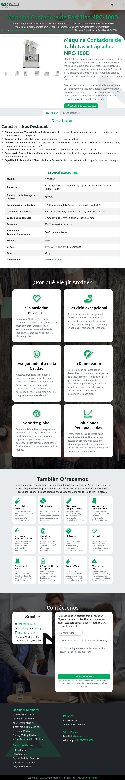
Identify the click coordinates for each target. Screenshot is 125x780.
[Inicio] (10, 5)
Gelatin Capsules (20, 750)
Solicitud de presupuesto (81, 105)
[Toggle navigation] (120, 5)
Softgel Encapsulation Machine (28, 739)
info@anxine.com (25, 623)
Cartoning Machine (22, 731)
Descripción (51, 112)
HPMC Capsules (20, 754)
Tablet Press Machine (23, 718)
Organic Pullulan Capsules (25, 758)
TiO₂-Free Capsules (21, 766)
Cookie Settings (89, 777)
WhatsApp (21, 628)
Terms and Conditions (74, 724)
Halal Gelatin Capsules (23, 762)
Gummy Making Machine (25, 735)
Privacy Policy (70, 720)
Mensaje (36, 628)
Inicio (4, 30)
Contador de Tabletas (21, 30)
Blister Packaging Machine (25, 726)
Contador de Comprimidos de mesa (53, 30)
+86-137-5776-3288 (26, 633)
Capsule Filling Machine (24, 714)
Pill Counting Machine (23, 722)
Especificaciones (71, 112)
